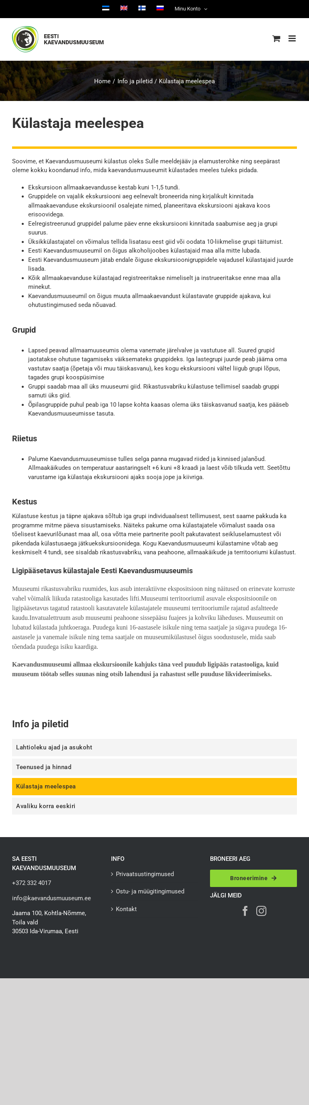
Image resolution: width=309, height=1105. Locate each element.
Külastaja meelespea (46, 786)
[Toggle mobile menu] (292, 38)
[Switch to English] (124, 9)
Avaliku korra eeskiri (46, 806)
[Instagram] (261, 911)
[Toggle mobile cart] (276, 38)
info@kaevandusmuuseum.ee (51, 898)
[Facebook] (245, 911)
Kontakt (126, 909)
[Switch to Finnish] (142, 9)
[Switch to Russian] (160, 9)
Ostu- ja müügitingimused (150, 891)
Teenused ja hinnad (43, 767)
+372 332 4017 (31, 883)
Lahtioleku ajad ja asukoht (54, 747)
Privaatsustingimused (145, 874)
